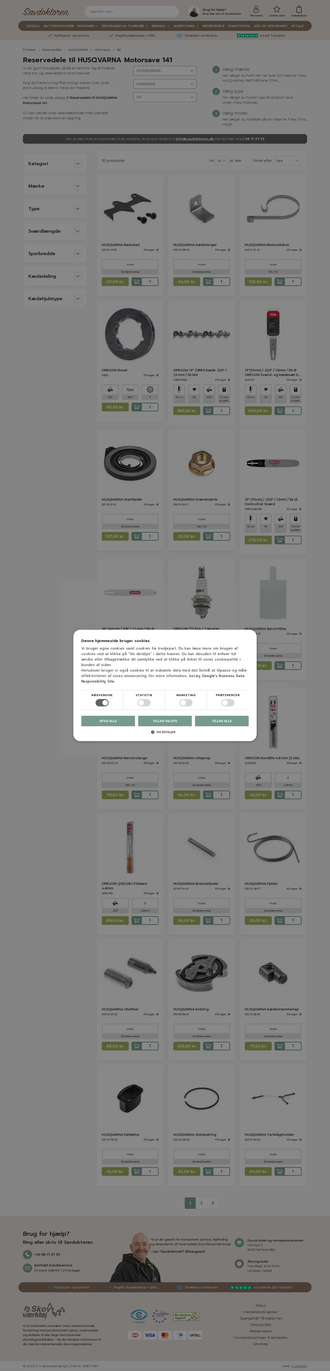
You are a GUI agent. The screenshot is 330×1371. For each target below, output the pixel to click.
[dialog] (165, 685)
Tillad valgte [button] (165, 721)
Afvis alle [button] (108, 721)
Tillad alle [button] (222, 721)
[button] (165, 734)
